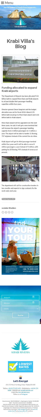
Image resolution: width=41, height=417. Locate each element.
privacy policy (22, 411)
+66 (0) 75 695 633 (14, 388)
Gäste (6, 309)
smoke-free (12, 411)
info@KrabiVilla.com (27, 390)
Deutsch (25, 12)
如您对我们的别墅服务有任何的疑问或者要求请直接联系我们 (20, 7)
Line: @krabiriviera (24, 392)
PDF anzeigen (22, 409)
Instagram (24, 394)
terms (35, 409)
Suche (20, 315)
